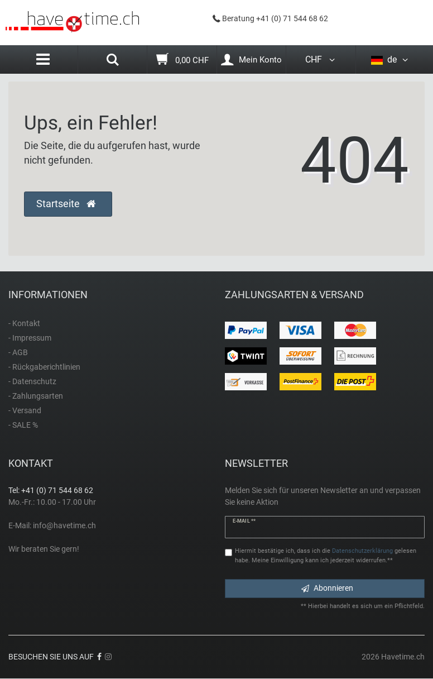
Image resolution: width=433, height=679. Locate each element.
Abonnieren (327, 588)
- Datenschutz (32, 381)
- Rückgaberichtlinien (44, 366)
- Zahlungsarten (35, 395)
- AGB (18, 352)
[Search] (112, 60)
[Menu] (43, 59)
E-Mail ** (244, 521)
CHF (320, 59)
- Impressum (29, 337)
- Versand (24, 410)
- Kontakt (24, 323)
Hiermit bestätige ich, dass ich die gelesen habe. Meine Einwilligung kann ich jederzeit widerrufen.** (325, 555)
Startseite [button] (65, 203)
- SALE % (23, 424)
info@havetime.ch (64, 525)
